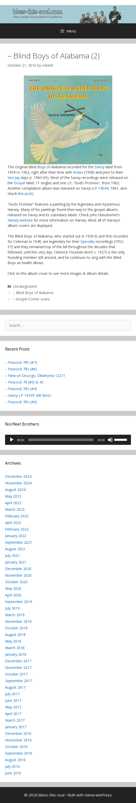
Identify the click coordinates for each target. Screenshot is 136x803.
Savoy (99, 167)
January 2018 (15, 654)
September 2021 (18, 542)
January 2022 (15, 535)
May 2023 (13, 496)
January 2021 (15, 562)
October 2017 (16, 674)
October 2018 (16, 628)
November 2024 (18, 483)
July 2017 (12, 693)
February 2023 (17, 516)
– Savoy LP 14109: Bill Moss (28, 395)
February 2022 (17, 529)
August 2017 (15, 687)
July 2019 (12, 608)
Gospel (19, 182)
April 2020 (13, 595)
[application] (68, 440)
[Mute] (110, 439)
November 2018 (18, 621)
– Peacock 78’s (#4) (21, 388)
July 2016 (12, 766)
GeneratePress (98, 794)
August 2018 (15, 634)
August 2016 (15, 759)
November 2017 (18, 667)
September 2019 (18, 601)
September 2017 (18, 680)
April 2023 (13, 502)
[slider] (61, 440)
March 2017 (15, 720)
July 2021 (12, 555)
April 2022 (13, 522)
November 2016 (18, 740)
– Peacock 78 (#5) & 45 (24, 382)
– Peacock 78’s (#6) (21, 369)
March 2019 (15, 614)
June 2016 (13, 773)
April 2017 (13, 713)
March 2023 (15, 509)
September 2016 (18, 753)
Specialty (87, 241)
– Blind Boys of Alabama (33, 292)
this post (25, 193)
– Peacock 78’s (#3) (21, 401)
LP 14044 (100, 188)
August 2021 (15, 548)
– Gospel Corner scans (31, 299)
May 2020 (13, 588)
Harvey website (20, 220)
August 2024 (15, 489)
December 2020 (18, 568)
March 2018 (15, 647)
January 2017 (15, 726)
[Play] (11, 439)
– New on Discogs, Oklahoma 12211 (35, 375)
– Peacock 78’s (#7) (21, 362)
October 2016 (16, 746)
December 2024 (18, 476)
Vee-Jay (14, 177)
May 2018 (13, 641)
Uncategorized (25, 286)
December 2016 (18, 733)
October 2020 (16, 581)
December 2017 (18, 661)
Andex (78, 172)
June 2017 (13, 700)
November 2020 (18, 575)
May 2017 (13, 707)
